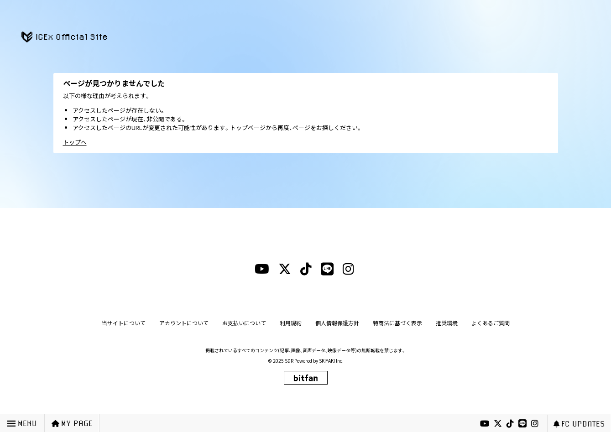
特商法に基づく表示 (397, 323)
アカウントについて (184, 323)
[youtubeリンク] (484, 424)
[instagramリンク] (534, 424)
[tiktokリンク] (510, 424)
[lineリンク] (522, 424)
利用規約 (291, 323)
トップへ (75, 142)
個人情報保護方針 (337, 323)
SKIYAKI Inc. (331, 360)
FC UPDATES (579, 423)
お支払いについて (244, 323)
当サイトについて (124, 323)
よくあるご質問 (490, 323)
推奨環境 (447, 323)
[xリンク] (498, 424)
